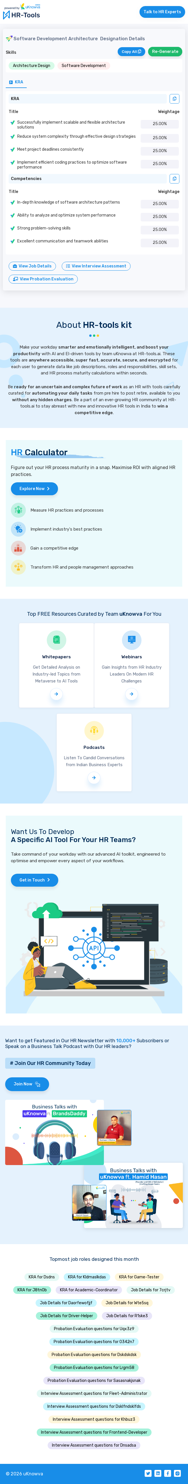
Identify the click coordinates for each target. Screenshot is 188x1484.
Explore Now (35, 488)
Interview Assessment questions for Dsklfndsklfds (94, 1406)
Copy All (131, 51)
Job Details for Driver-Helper (66, 1315)
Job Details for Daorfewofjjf (66, 1303)
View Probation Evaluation (43, 279)
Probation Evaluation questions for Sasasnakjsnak (94, 1380)
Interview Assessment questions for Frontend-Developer (94, 1432)
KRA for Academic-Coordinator (89, 1290)
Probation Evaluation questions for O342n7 (94, 1341)
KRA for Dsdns (42, 1277)
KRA (15, 98)
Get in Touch (35, 880)
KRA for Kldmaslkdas (87, 1277)
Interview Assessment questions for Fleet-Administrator (94, 1393)
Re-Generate (165, 51)
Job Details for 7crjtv (150, 1290)
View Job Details (32, 266)
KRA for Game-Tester (139, 1277)
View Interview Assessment (96, 266)
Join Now (27, 1084)
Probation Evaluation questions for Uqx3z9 (94, 1328)
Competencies (26, 178)
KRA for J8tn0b (32, 1290)
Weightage (168, 111)
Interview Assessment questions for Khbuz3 (94, 1419)
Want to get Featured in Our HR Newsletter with (70, 1040)
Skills (11, 52)
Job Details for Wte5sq (127, 1303)
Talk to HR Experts (162, 11)
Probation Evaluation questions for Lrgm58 (94, 1367)
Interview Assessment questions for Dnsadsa (94, 1445)
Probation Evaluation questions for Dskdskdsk (94, 1354)
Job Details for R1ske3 (127, 1315)
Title (13, 111)
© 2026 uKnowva (24, 1474)
